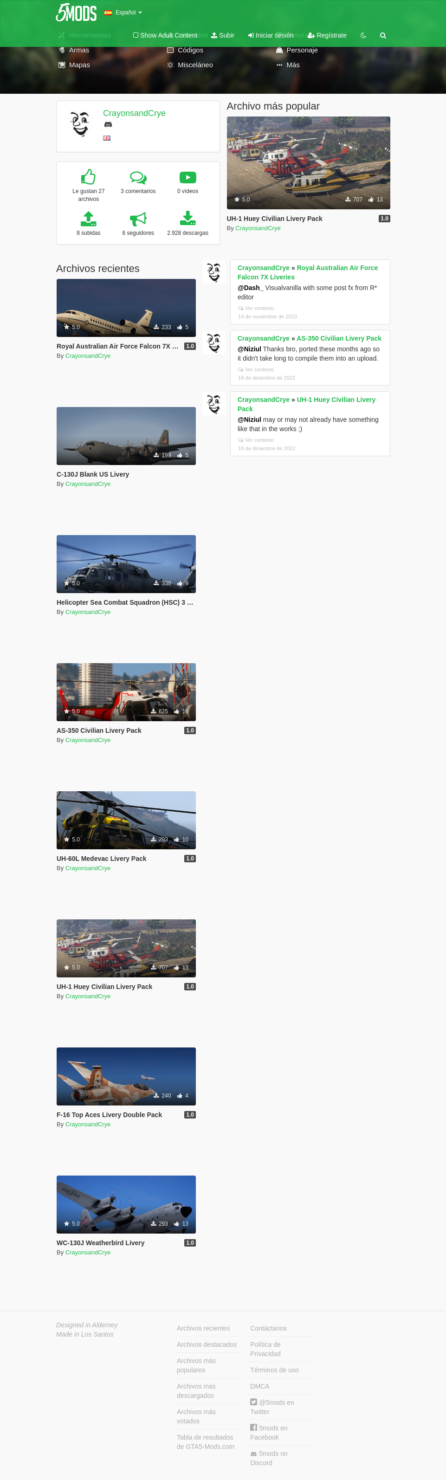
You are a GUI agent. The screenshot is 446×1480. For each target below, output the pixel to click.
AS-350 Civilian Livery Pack (339, 338)
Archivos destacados (207, 1344)
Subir (222, 35)
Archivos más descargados (196, 1391)
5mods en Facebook (268, 1432)
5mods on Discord (268, 1458)
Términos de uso (274, 1370)
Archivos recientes (203, 1328)
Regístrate (327, 35)
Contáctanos (268, 1328)
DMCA (259, 1386)
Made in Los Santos (85, 1334)
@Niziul (249, 349)
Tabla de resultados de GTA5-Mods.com (205, 1442)
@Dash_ (251, 287)
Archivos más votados (196, 1416)
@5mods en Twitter (272, 1406)
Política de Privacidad (265, 1349)
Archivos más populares (196, 1365)
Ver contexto (256, 308)
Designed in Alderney (87, 1325)
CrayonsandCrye (134, 113)
